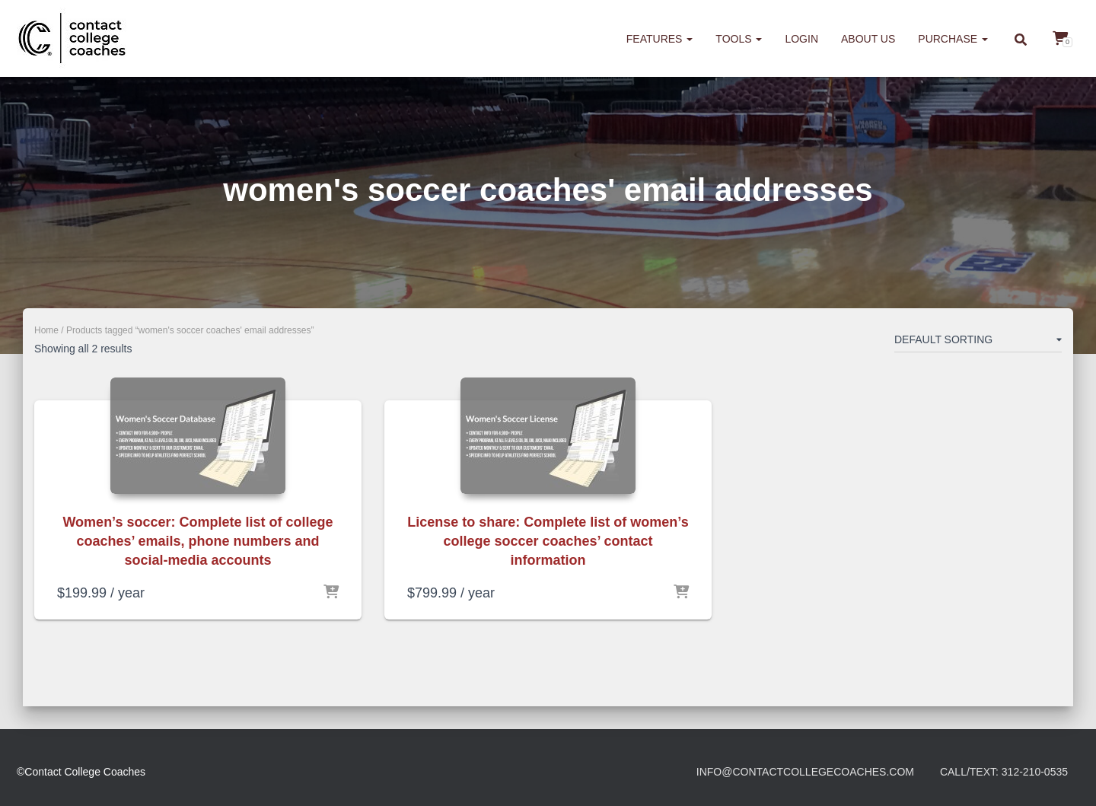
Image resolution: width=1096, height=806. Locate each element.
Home (46, 330)
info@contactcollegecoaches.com (805, 772)
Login (801, 39)
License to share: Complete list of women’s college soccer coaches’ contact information (547, 541)
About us (868, 39)
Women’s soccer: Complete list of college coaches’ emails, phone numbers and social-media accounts (197, 541)
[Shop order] (978, 342)
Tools (738, 39)
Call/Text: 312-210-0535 (1004, 772)
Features (659, 39)
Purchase (953, 39)
